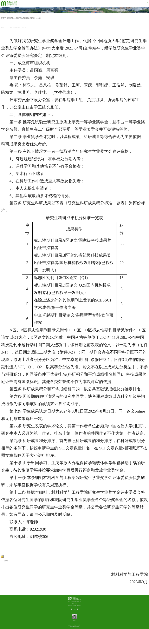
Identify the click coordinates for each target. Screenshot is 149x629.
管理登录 (74, 609)
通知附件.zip (5, 560)
